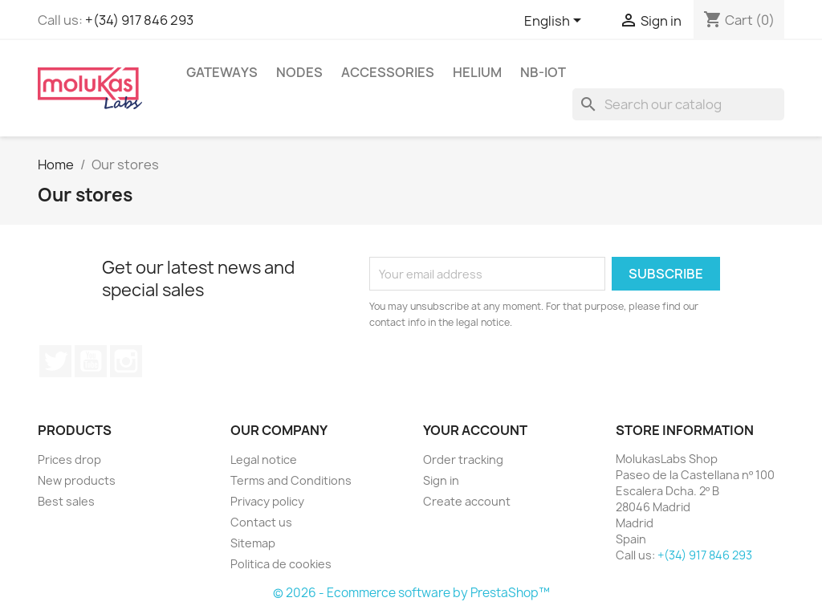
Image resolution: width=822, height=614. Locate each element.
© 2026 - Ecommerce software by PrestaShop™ (411, 592)
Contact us (261, 522)
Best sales (66, 501)
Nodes (299, 72)
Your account (475, 430)
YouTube (91, 361)
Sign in (441, 480)
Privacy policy (267, 501)
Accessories (387, 72)
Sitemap (252, 543)
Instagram (126, 361)
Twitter (55, 361)
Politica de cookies (281, 563)
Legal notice (263, 459)
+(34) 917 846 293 (139, 20)
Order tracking (463, 459)
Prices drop (69, 459)
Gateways (222, 72)
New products (77, 480)
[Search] (678, 104)
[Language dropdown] (555, 21)
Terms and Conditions (291, 480)
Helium (477, 72)
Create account (467, 501)
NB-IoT (543, 72)
